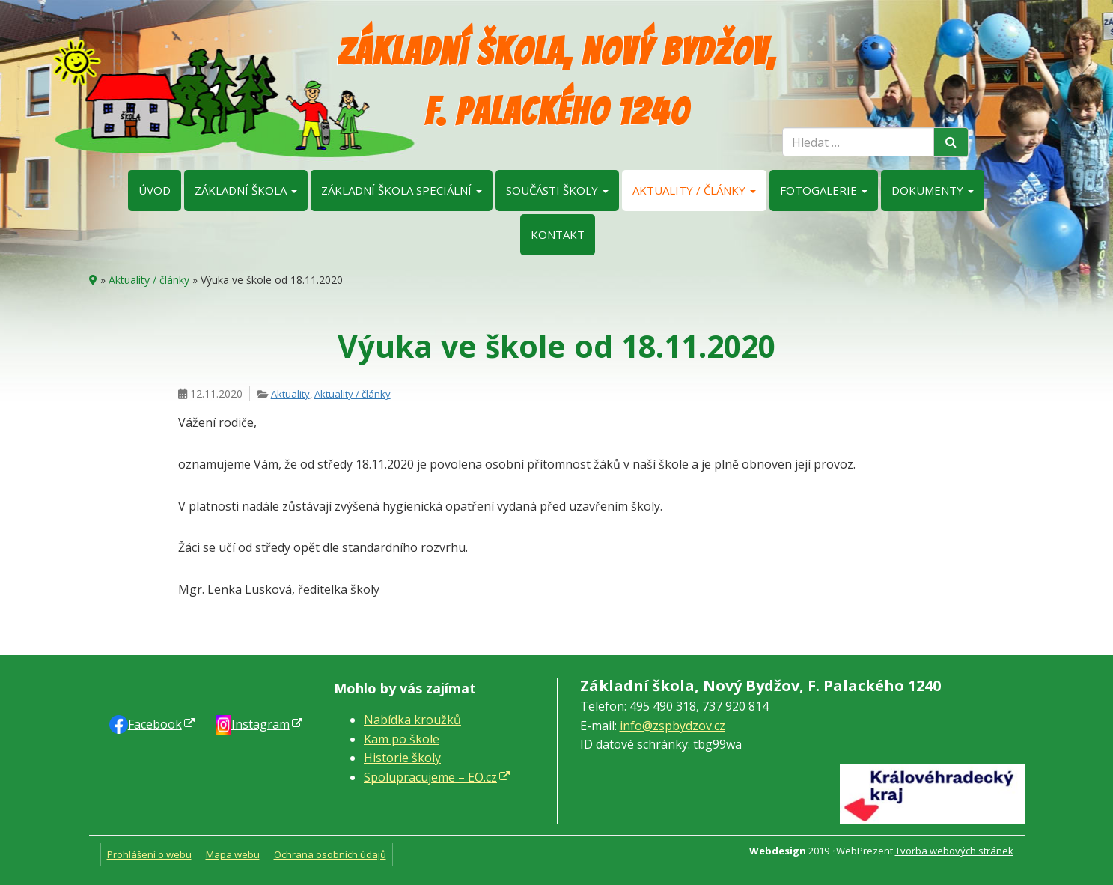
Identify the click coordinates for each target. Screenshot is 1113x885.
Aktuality (290, 394)
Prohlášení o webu (149, 854)
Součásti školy (557, 190)
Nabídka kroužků (412, 719)
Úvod (154, 190)
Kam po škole (401, 739)
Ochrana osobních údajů (330, 854)
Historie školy (402, 757)
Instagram (260, 724)
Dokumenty (932, 190)
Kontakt (558, 234)
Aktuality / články (694, 190)
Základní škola (246, 190)
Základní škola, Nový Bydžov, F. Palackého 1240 (556, 82)
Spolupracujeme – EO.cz (430, 777)
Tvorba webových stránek (954, 850)
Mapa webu (233, 854)
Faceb (155, 724)
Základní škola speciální (401, 190)
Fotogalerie (823, 190)
